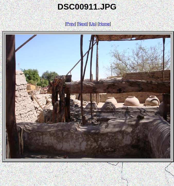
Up (92, 24)
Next (82, 24)
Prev (70, 24)
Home (104, 24)
